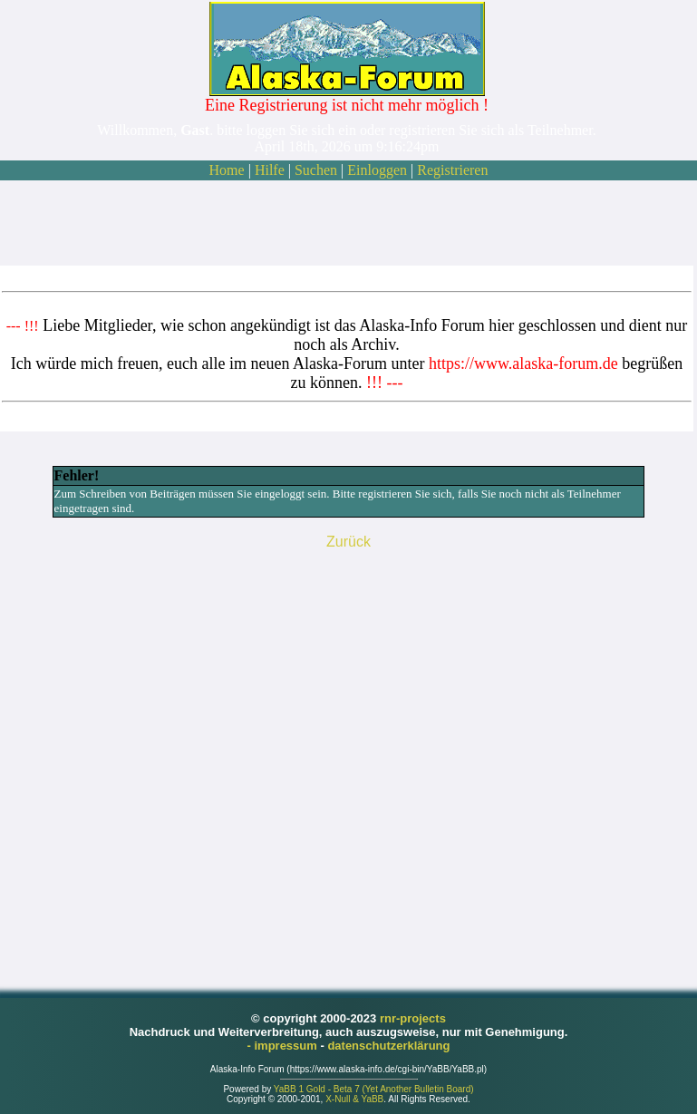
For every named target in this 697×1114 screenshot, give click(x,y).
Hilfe (270, 170)
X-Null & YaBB (354, 1099)
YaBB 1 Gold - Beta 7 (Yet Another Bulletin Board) (374, 1089)
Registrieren (452, 170)
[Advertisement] (347, 223)
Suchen (316, 170)
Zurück (348, 541)
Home (227, 170)
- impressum (284, 1045)
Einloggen (377, 170)
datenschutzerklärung (388, 1045)
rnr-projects (413, 1018)
